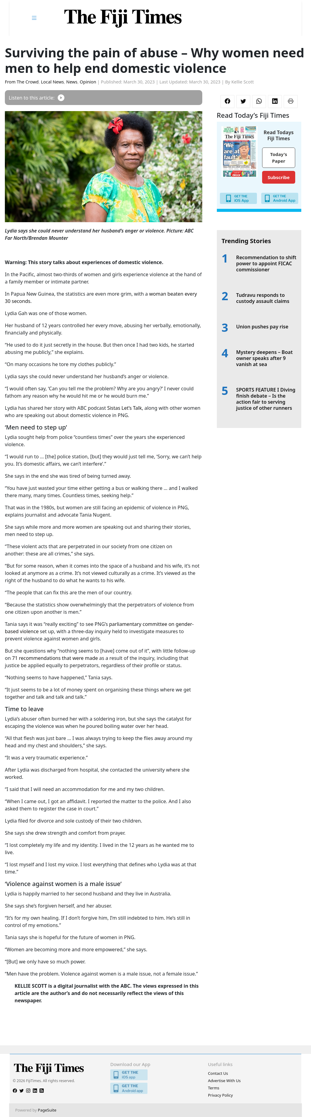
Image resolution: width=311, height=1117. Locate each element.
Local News (52, 82)
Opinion (88, 82)
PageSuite (47, 1110)
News (71, 82)
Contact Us (218, 1073)
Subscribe (278, 177)
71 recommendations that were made (55, 658)
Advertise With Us (224, 1080)
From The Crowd (22, 82)
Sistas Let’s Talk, (125, 408)
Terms (213, 1088)
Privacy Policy (220, 1095)
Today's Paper (278, 157)
